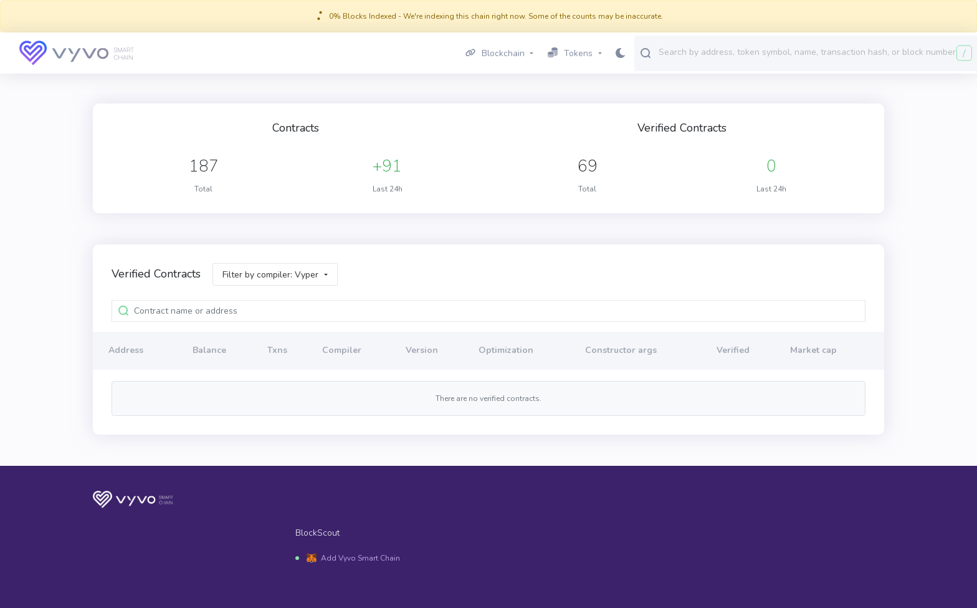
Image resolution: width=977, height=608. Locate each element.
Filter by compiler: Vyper (270, 275)
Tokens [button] (570, 53)
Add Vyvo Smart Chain (360, 558)
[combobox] (815, 52)
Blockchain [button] (495, 53)
